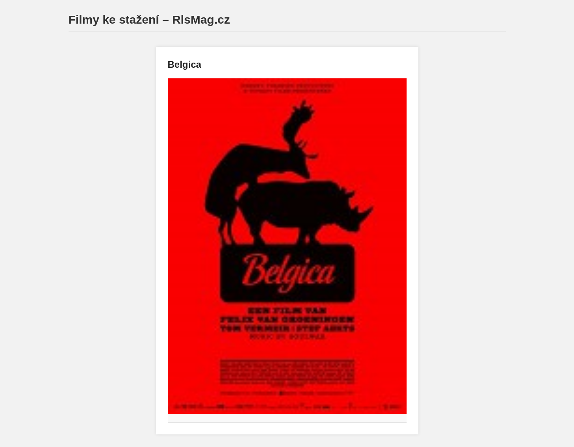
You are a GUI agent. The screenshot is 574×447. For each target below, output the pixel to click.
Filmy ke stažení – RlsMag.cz (149, 19)
